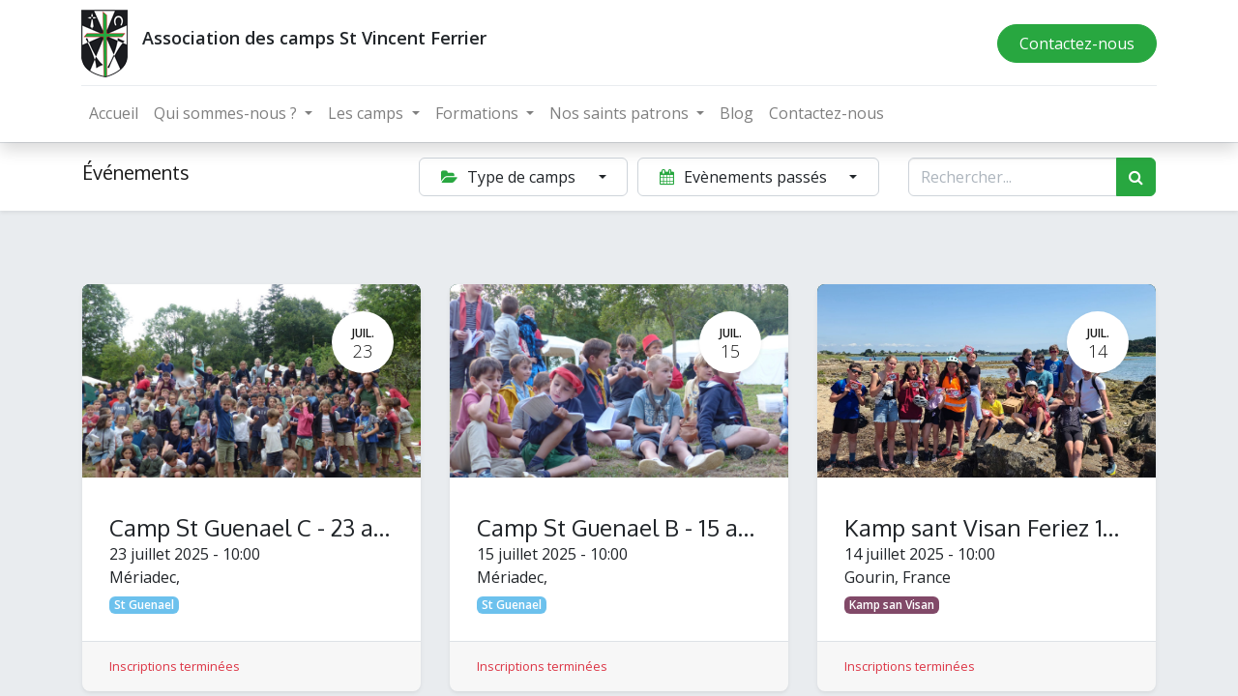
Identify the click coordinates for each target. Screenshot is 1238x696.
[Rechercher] (1136, 177)
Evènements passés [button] (745, 177)
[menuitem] (114, 113)
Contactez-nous (1076, 43)
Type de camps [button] (510, 177)
